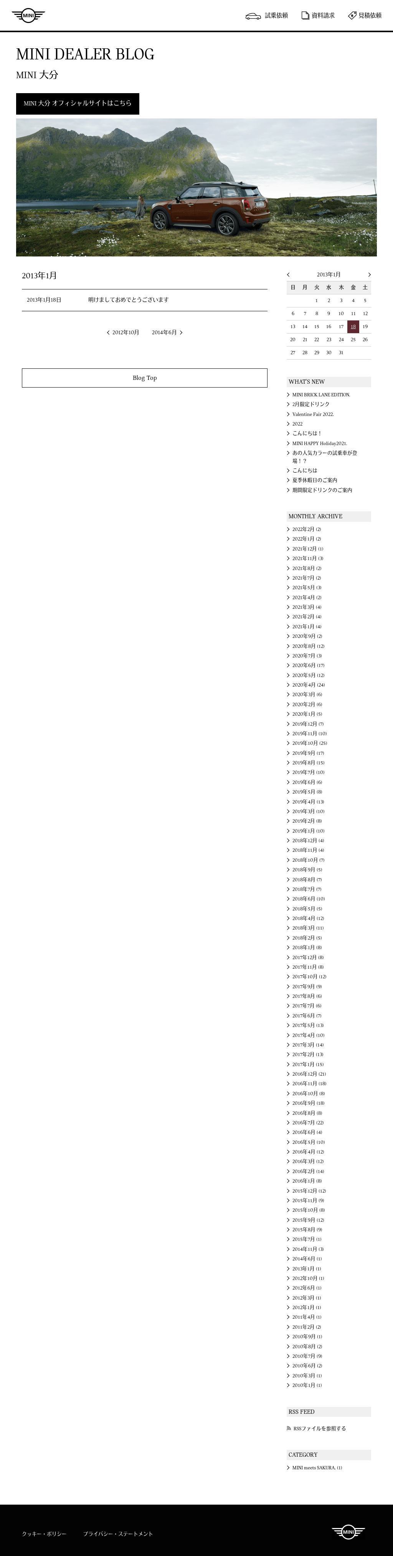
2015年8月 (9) (307, 1229)
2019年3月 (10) (308, 811)
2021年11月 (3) (308, 558)
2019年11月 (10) (309, 733)
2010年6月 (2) (307, 1366)
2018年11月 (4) (308, 850)
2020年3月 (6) (307, 694)
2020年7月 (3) (307, 656)
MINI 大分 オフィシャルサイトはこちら (78, 103)
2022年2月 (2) (306, 529)
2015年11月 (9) (308, 1200)
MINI (28, 15)
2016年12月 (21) (309, 1074)
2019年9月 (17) (308, 753)
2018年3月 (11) (308, 928)
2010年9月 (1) (307, 1336)
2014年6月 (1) (307, 1259)
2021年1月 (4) (307, 626)
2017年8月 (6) (307, 996)
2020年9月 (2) (307, 636)
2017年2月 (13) (308, 1054)
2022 (297, 424)
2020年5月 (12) (308, 675)
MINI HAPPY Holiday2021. (319, 443)
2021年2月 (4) (307, 616)
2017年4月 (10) (308, 1035)
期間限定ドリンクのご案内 (322, 490)
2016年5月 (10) (308, 1142)
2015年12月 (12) (309, 1191)
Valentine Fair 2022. (313, 414)
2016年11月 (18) (309, 1083)
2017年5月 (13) (308, 1025)
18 (353, 326)
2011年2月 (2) (306, 1327)
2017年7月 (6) (307, 1006)
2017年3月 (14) (308, 1045)
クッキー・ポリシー (44, 1534)
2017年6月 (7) (307, 1016)
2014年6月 (164, 333)
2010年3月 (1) (307, 1376)
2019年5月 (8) (307, 792)
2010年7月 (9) (307, 1356)
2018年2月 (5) (307, 938)
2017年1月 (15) (308, 1064)
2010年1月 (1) (307, 1385)
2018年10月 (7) (308, 860)
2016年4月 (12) (308, 1152)
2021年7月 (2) (306, 578)
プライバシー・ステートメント (118, 1534)
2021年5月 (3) (307, 587)
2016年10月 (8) (308, 1093)
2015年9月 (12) (308, 1220)
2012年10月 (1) (308, 1278)
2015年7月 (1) (307, 1239)
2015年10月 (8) (308, 1210)
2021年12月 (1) (308, 549)
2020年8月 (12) (308, 646)
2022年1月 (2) (306, 539)
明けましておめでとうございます (128, 300)
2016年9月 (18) (308, 1103)
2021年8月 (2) (307, 568)
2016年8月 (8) (307, 1113)
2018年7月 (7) (307, 889)
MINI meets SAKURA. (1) (317, 1468)
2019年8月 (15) (308, 763)
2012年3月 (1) (306, 1298)
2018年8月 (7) (307, 879)
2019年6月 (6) (307, 782)
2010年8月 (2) (307, 1346)
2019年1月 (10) (308, 831)
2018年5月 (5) (307, 909)
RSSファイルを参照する (320, 1428)
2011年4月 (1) (307, 1317)
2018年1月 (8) (307, 947)
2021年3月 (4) (307, 607)
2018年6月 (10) (308, 899)
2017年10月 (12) (309, 976)
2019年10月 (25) (309, 743)
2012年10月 (125, 333)
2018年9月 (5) (307, 869)
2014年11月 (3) (308, 1249)
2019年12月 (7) (308, 724)
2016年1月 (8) (307, 1181)
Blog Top (145, 377)
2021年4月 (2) (307, 597)
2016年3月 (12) (308, 1161)
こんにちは (304, 470)
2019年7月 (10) (308, 772)
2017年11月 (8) (308, 967)
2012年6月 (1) (307, 1288)
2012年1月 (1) (306, 1307)
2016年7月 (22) (308, 1123)
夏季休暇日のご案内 (314, 480)
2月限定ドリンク (311, 404)
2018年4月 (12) (308, 918)
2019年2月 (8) (307, 821)
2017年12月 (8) (308, 957)
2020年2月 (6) (307, 704)
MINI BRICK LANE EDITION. (321, 395)
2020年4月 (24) (308, 685)
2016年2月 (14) (308, 1171)
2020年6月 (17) (308, 665)
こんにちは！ (307, 433)
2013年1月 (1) (306, 1269)
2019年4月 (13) (308, 802)
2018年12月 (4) (308, 840)
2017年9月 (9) (307, 986)
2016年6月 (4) (307, 1132)
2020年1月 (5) (307, 714)
